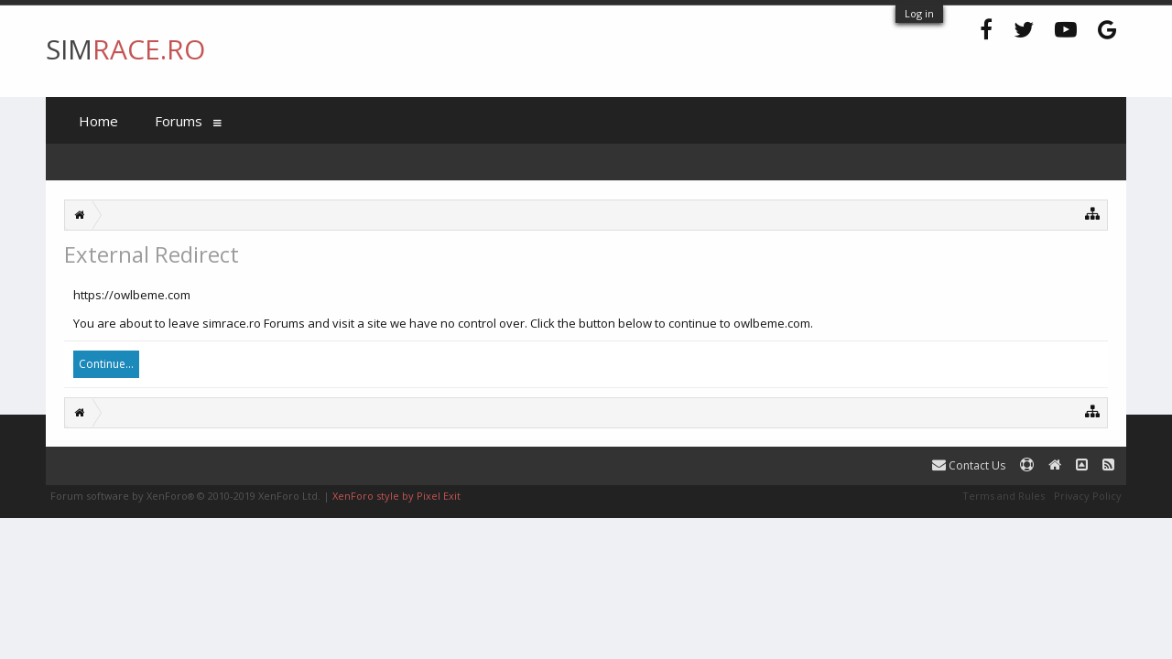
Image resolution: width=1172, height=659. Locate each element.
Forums (178, 121)
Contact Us (968, 465)
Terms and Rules (1003, 495)
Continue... (106, 364)
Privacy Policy (1088, 495)
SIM (125, 49)
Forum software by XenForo (185, 495)
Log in (919, 13)
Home (98, 121)
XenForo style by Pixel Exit (396, 495)
